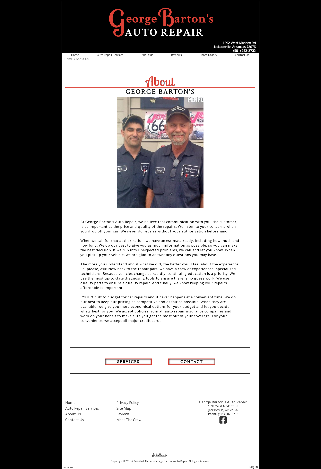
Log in (253, 467)
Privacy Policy (127, 402)
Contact (191, 361)
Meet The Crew (128, 419)
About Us (147, 54)
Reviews (176, 54)
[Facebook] (223, 422)
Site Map (123, 408)
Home (75, 54)
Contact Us (242, 54)
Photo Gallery (208, 54)
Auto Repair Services (110, 54)
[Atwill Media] (160, 455)
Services (128, 361)
